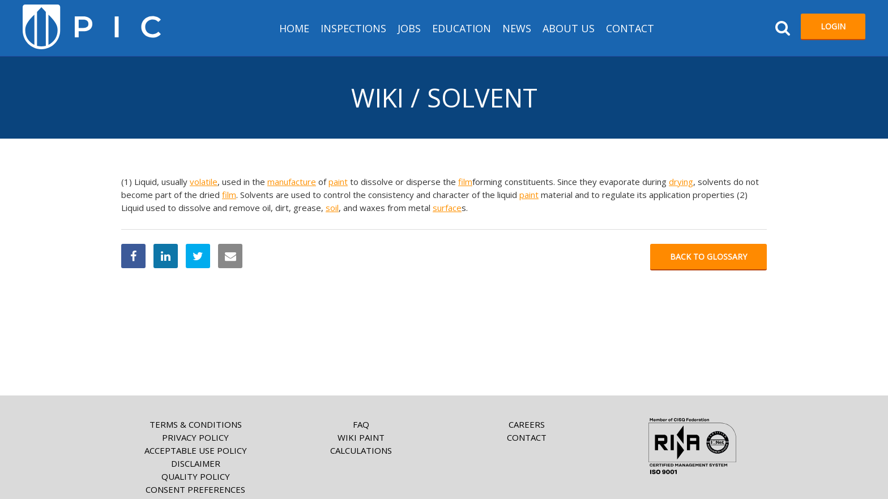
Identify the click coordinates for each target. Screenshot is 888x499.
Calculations (361, 450)
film (465, 181)
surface (447, 207)
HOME (294, 28)
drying (681, 181)
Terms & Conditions (196, 424)
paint (338, 181)
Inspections (353, 28)
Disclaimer (195, 463)
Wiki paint (361, 437)
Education (461, 28)
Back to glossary (708, 256)
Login (833, 26)
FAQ (361, 424)
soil (332, 207)
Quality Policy (195, 476)
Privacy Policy (195, 437)
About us (569, 28)
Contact (630, 28)
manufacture (291, 181)
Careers (527, 424)
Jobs (409, 28)
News (516, 28)
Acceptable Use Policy (195, 450)
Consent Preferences (195, 489)
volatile (203, 181)
